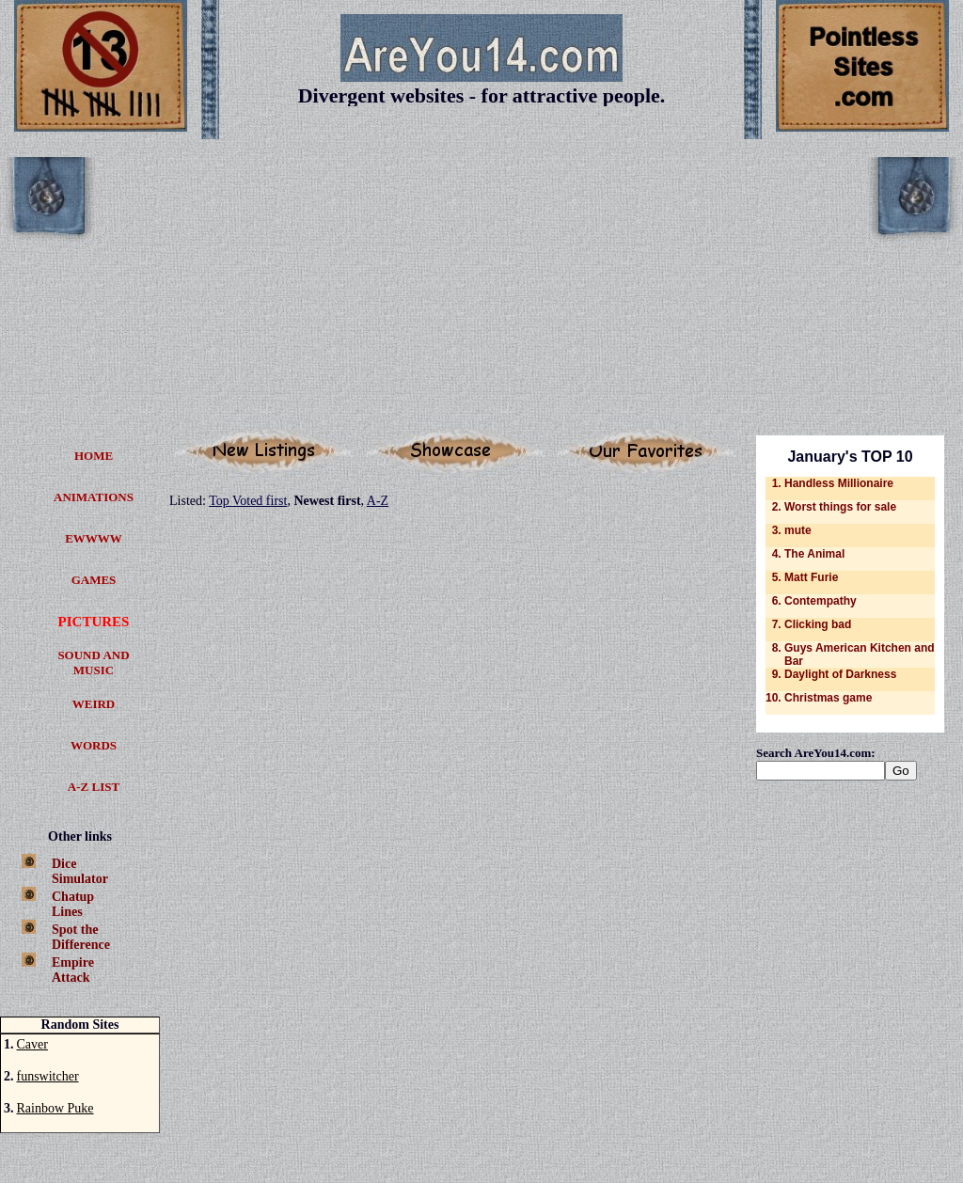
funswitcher (48, 1076)
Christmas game (828, 697)
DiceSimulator (80, 871)
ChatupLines (73, 904)
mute (798, 530)
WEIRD (94, 704)
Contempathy (820, 600)
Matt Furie (811, 577)
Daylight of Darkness (840, 674)
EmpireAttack (73, 970)
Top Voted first (248, 501)
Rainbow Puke (55, 1108)
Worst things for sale (840, 506)
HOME (93, 456)
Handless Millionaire (838, 483)
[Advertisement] (481, 288)
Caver (32, 1044)
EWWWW (93, 538)
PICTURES (94, 621)
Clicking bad (817, 624)
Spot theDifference (81, 937)
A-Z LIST (93, 787)
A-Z (377, 501)
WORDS (94, 745)
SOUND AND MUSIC (93, 662)
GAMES (94, 580)
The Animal (814, 553)
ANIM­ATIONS (94, 497)
